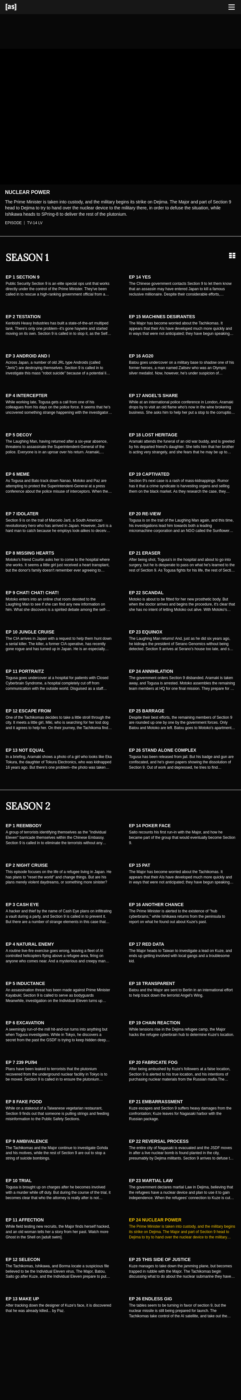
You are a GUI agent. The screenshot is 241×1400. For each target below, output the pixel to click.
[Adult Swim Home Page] (19, 7)
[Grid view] (232, 255)
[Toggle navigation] (231, 7)
